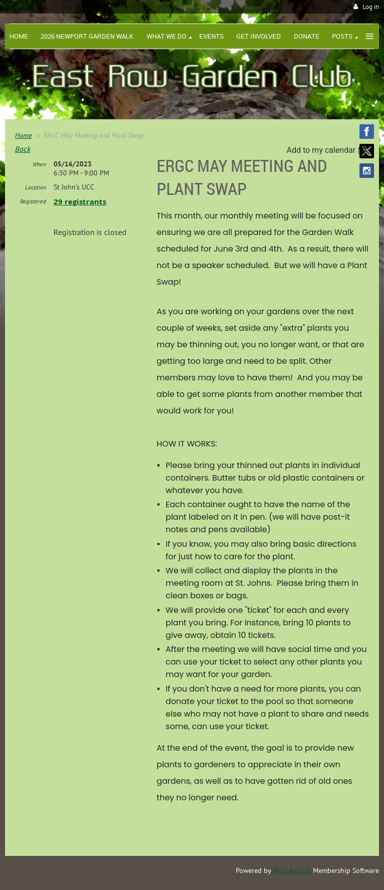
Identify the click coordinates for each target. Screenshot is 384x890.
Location (35, 187)
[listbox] (327, 150)
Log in (370, 7)
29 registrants (80, 201)
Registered (33, 201)
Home (23, 135)
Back (23, 149)
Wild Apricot (292, 870)
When (39, 164)
